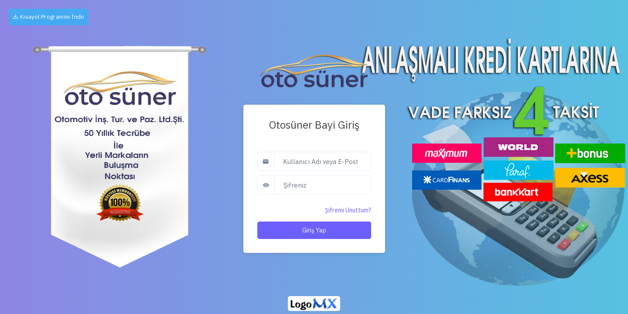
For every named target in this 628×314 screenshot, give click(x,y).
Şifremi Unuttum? (348, 210)
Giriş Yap (314, 230)
